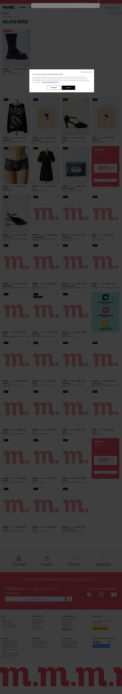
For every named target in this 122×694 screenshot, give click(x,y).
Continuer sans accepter (87, 72)
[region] (61, 80)
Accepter (68, 87)
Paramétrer (54, 87)
